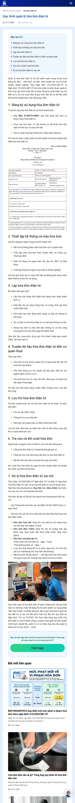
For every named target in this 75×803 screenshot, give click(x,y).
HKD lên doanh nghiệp (12, 11)
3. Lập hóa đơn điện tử (21, 52)
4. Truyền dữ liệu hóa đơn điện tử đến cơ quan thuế (34, 56)
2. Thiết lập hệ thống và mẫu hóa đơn (28, 47)
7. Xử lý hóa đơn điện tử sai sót (25, 70)
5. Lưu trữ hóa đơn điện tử (23, 61)
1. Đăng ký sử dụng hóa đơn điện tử (27, 43)
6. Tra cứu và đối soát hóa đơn (25, 66)
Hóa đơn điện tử (30, 11)
